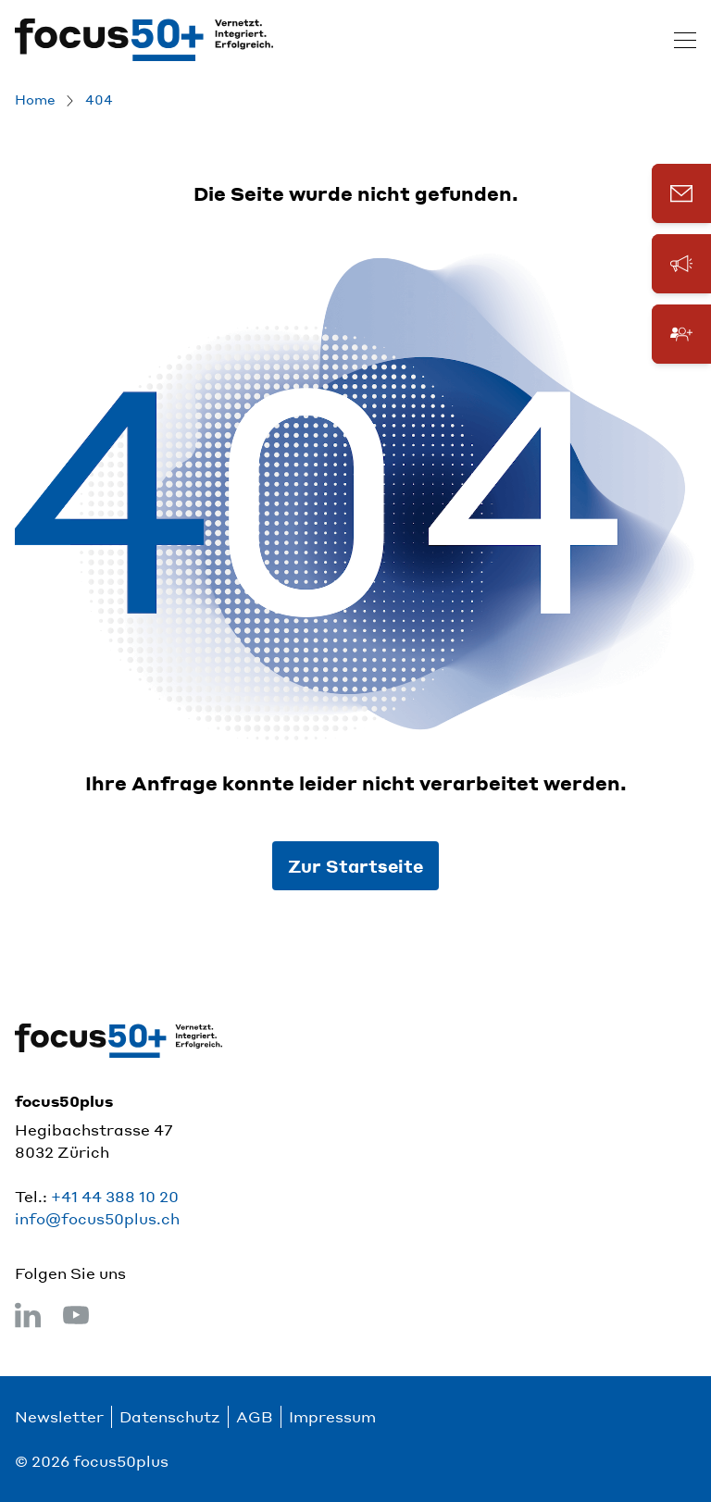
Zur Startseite (355, 865)
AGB (254, 1416)
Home (35, 99)
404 (99, 99)
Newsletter (59, 1416)
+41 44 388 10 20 (115, 1196)
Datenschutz (169, 1416)
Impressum (332, 1416)
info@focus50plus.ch (97, 1218)
